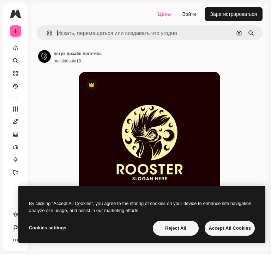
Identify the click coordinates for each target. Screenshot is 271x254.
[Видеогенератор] (19, 147)
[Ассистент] (19, 172)
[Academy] (15, 214)
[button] (46, 33)
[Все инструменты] (15, 109)
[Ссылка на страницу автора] (44, 56)
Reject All (175, 228)
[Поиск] (15, 60)
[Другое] (15, 240)
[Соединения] (15, 227)
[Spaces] (19, 121)
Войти (189, 14)
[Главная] (15, 48)
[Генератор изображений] (19, 134)
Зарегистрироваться (233, 14)
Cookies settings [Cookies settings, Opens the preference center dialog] (47, 227)
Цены (165, 14)
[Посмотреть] (15, 86)
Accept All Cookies (230, 228)
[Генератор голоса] (19, 159)
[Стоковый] (15, 73)
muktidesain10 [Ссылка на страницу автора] (67, 61)
